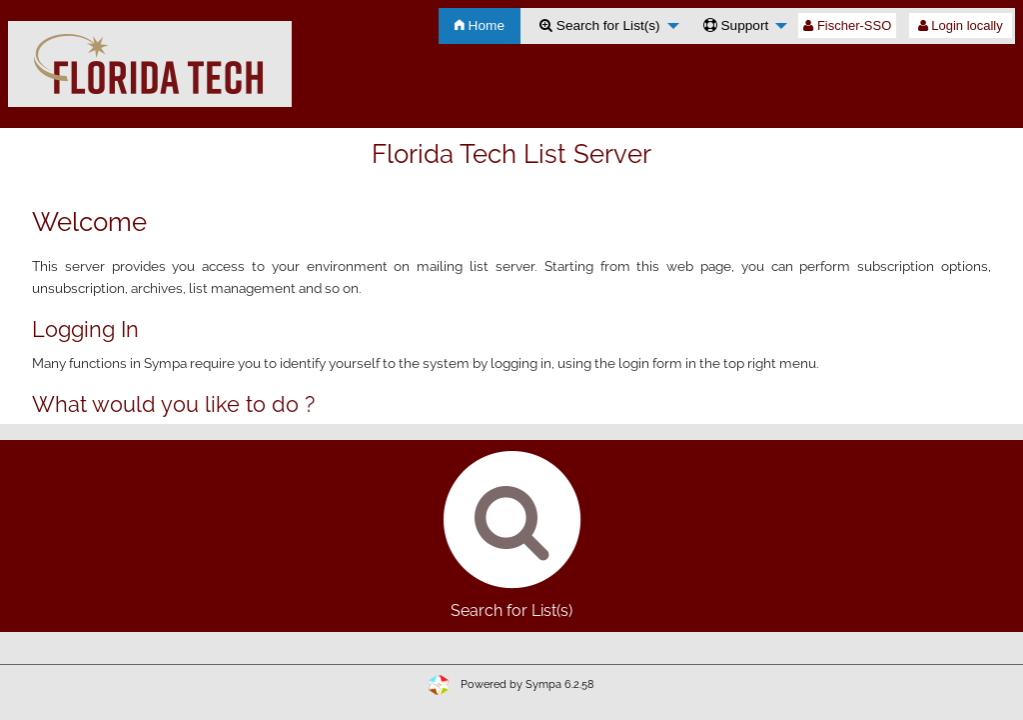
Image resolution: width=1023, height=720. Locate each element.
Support (736, 25)
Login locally (960, 25)
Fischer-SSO (847, 25)
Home (480, 25)
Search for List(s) (599, 25)
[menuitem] (479, 26)
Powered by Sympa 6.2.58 (527, 684)
